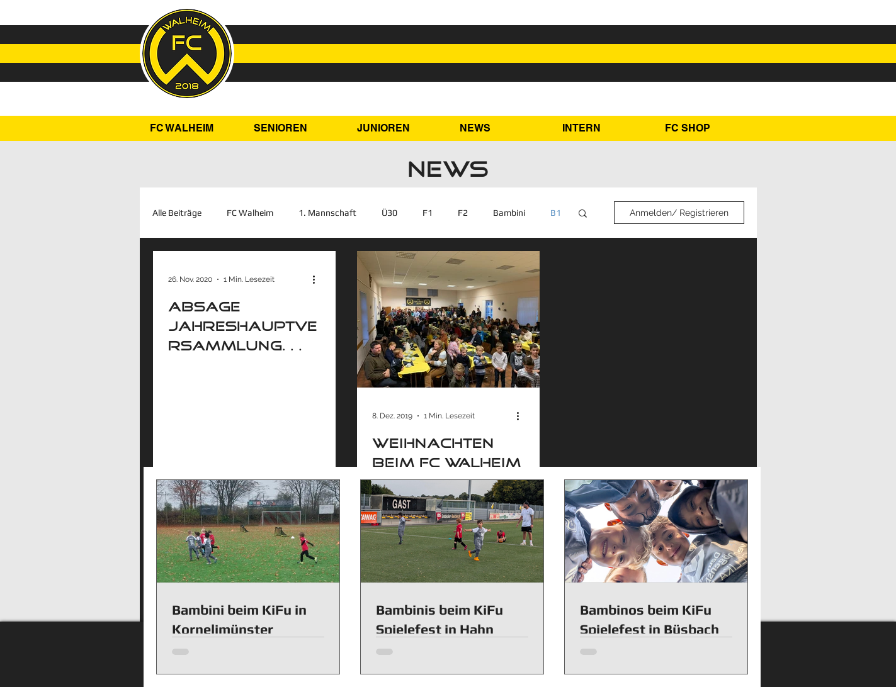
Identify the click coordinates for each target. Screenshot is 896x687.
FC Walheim (250, 213)
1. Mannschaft (327, 213)
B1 (555, 213)
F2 (463, 213)
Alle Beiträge (176, 213)
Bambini (509, 213)
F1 (427, 213)
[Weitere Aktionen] (318, 279)
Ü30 (389, 213)
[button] (295, 128)
